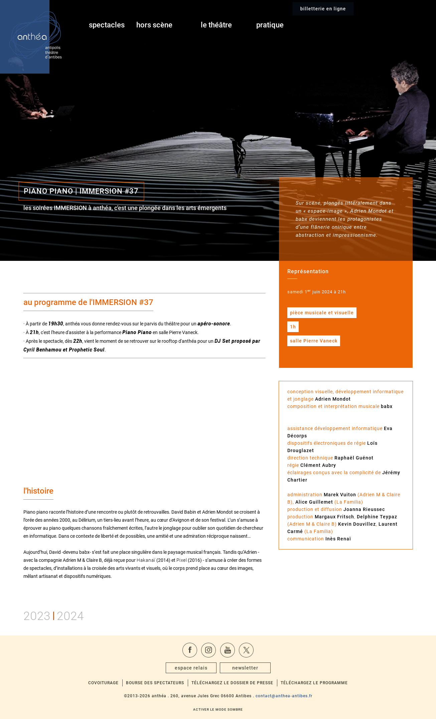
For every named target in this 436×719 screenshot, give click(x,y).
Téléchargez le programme (314, 683)
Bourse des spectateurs (155, 683)
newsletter (245, 668)
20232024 (53, 615)
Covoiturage (103, 683)
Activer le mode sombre (218, 709)
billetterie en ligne (371, 25)
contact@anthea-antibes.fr (284, 696)
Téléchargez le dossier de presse (232, 683)
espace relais (191, 668)
